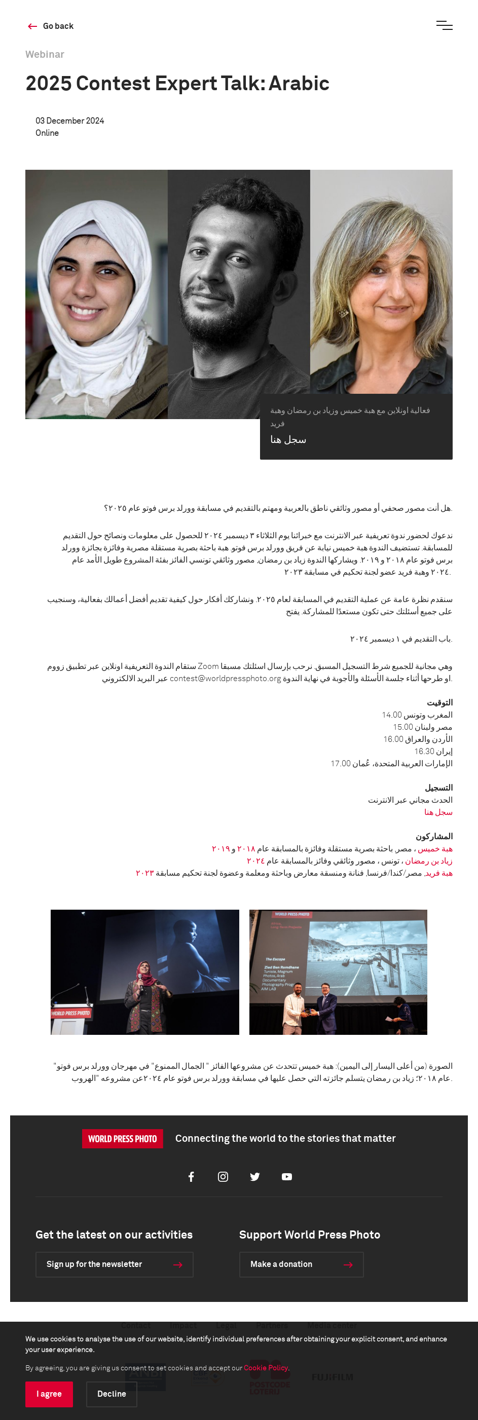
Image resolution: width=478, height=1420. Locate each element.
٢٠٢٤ (256, 861)
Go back (58, 26)
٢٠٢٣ (145, 873)
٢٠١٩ (221, 849)
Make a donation (281, 1264)
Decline (111, 1394)
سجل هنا (438, 812)
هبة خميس (435, 849)
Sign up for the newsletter (94, 1264)
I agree (49, 1394)
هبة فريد (439, 873)
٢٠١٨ (246, 849)
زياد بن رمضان (429, 861)
